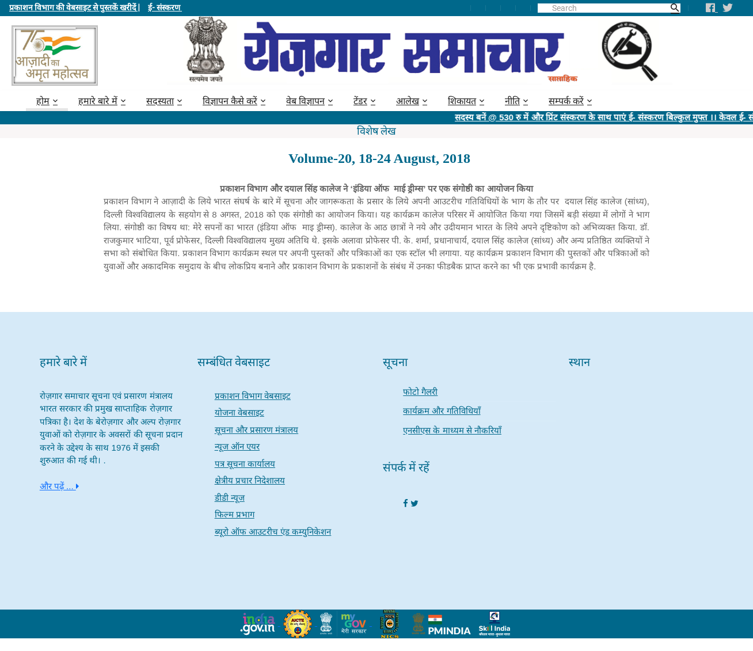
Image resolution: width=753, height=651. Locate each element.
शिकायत (462, 101)
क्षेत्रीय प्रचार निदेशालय (250, 480)
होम (43, 101)
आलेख (407, 101)
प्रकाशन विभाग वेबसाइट (253, 396)
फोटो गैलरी (420, 392)
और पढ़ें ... (59, 486)
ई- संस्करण (165, 7)
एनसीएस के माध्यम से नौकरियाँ (452, 430)
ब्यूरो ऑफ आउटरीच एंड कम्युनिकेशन (273, 531)
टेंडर (360, 101)
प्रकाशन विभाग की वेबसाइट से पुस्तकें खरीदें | (74, 7)
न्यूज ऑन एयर (237, 446)
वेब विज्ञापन (305, 101)
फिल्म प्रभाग (234, 514)
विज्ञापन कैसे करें (230, 101)
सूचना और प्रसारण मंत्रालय (257, 430)
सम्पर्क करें (566, 101)
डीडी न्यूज (230, 497)
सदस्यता (160, 101)
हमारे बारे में (97, 101)
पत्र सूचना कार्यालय (245, 464)
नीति (512, 101)
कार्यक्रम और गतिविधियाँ (441, 411)
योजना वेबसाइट (239, 412)
